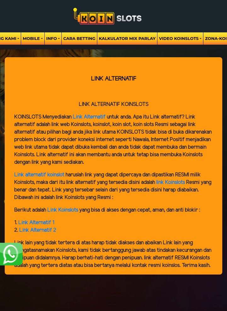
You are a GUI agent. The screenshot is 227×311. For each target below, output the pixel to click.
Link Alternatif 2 (37, 230)
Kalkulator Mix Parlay (127, 38)
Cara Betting (79, 38)
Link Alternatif (89, 117)
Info (51, 38)
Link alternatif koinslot (39, 175)
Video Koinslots (179, 38)
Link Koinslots (62, 210)
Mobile (31, 38)
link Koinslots (170, 183)
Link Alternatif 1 (36, 223)
